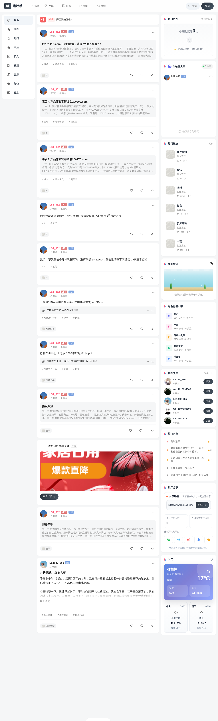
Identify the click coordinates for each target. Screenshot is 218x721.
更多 (211, 143)
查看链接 (114, 215)
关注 (208, 381)
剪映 (55, 223)
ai (44, 223)
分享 (66, 317)
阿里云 (74, 64)
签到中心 (207, 19)
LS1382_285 (180, 399)
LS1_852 (175, 76)
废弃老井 (63, 615)
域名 (46, 64)
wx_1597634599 (182, 408)
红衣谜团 (48, 615)
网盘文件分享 (50, 317)
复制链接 (202, 505)
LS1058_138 (180, 418)
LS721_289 (179, 379)
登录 (207, 6)
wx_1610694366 (182, 389)
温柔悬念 (79, 615)
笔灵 (55, 266)
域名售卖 (59, 64)
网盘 (77, 317)
